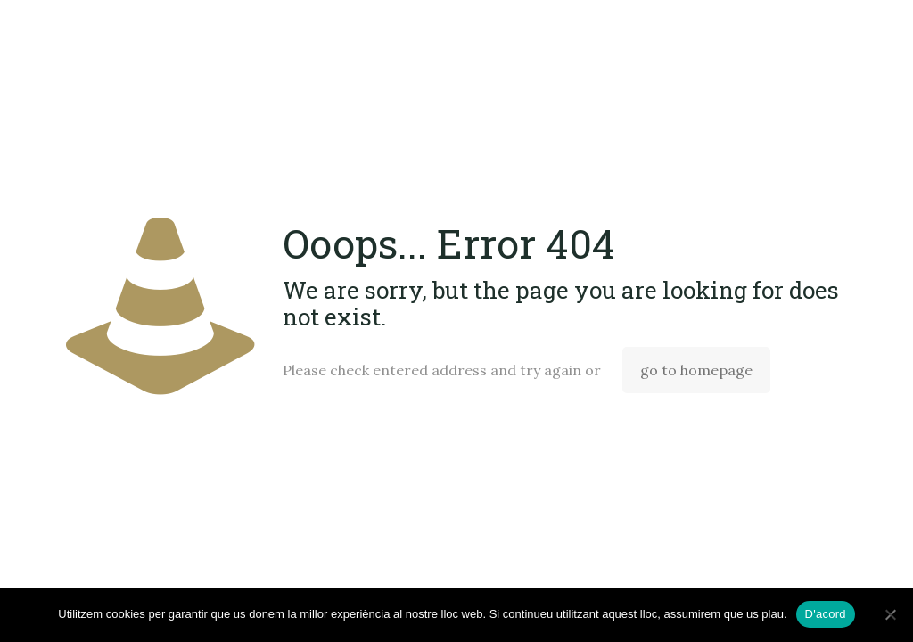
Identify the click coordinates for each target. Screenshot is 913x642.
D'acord (825, 614)
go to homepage (696, 370)
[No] (891, 614)
